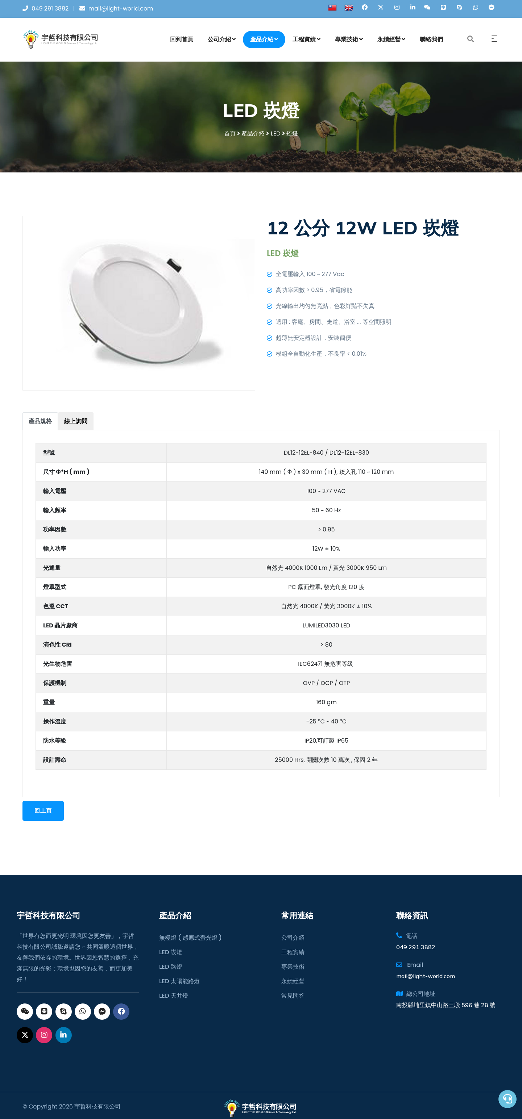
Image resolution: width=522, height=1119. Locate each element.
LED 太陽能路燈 (179, 975)
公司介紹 (222, 41)
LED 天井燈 (173, 990)
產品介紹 (264, 41)
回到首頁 (181, 41)
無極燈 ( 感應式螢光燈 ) (190, 932)
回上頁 (44, 814)
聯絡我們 (431, 41)
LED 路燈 (170, 961)
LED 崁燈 (170, 946)
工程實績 (306, 41)
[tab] (40, 424)
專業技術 (349, 41)
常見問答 (292, 990)
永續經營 (391, 41)
